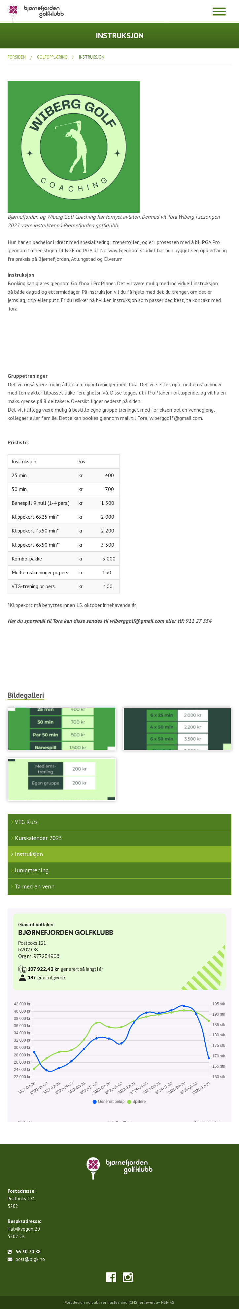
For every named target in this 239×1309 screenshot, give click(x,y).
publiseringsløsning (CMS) (115, 1302)
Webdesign (75, 1302)
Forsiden (17, 57)
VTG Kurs (26, 822)
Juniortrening (32, 870)
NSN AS (167, 1302)
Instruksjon (91, 57)
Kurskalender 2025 (38, 838)
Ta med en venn (34, 886)
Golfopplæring (52, 57)
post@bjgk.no (30, 1259)
